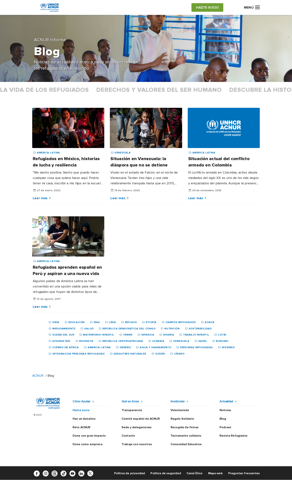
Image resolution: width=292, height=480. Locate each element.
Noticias (225, 410)
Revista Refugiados (233, 436)
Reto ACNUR (82, 427)
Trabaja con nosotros (137, 444)
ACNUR (37, 375)
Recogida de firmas (185, 427)
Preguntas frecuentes (244, 473)
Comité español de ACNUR (141, 419)
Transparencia (132, 410)
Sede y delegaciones (137, 427)
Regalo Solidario (182, 419)
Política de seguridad (165, 473)
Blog (223, 419)
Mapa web (215, 473)
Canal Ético (195, 473)
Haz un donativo (84, 419)
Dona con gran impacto (89, 436)
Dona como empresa (87, 444)
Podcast (225, 427)
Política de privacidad (129, 473)
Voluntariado (180, 410)
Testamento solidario (186, 436)
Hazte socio (81, 410)
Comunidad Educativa (186, 444)
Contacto (128, 436)
